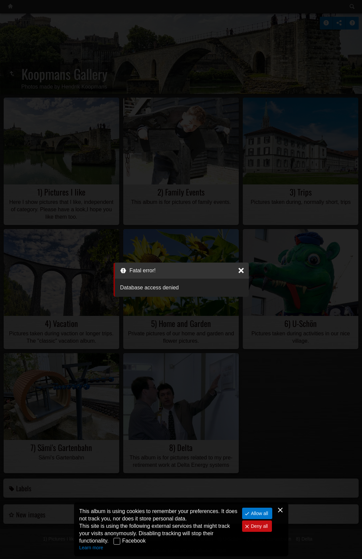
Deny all (258, 526)
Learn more (91, 547)
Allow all (258, 513)
